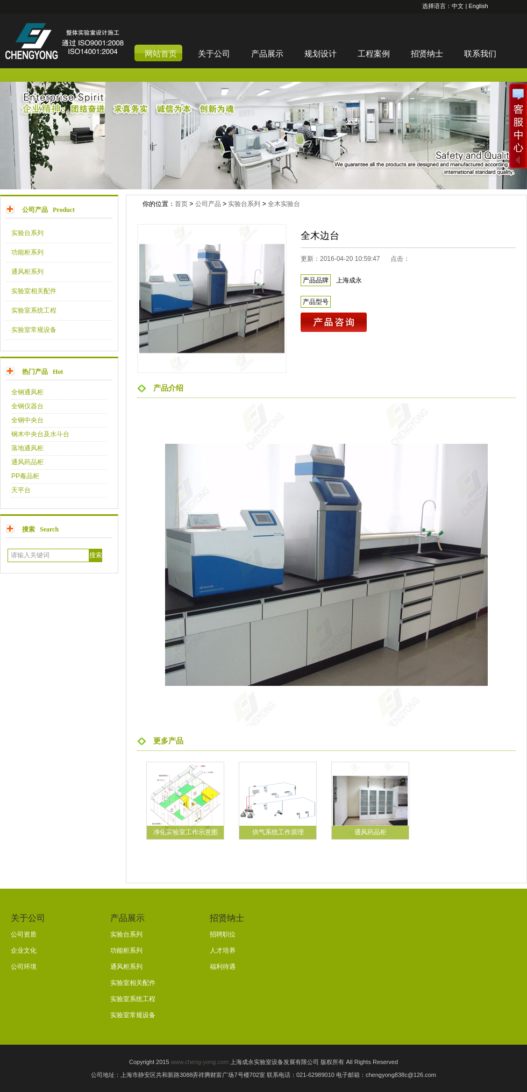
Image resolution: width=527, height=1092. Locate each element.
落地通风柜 (27, 448)
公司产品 (208, 204)
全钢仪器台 (27, 406)
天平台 (21, 490)
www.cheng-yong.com (200, 1062)
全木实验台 (284, 204)
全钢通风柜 (27, 392)
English (478, 6)
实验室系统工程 (33, 310)
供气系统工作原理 (278, 832)
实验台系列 (27, 233)
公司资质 (24, 934)
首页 (181, 204)
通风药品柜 (27, 462)
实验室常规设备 (33, 330)
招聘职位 (223, 934)
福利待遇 (223, 966)
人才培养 (223, 950)
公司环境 (24, 966)
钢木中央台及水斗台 (40, 434)
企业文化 (24, 950)
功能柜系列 (27, 252)
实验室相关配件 (33, 291)
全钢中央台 (27, 420)
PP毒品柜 (25, 476)
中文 (458, 6)
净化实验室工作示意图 (185, 832)
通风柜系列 (27, 271)
